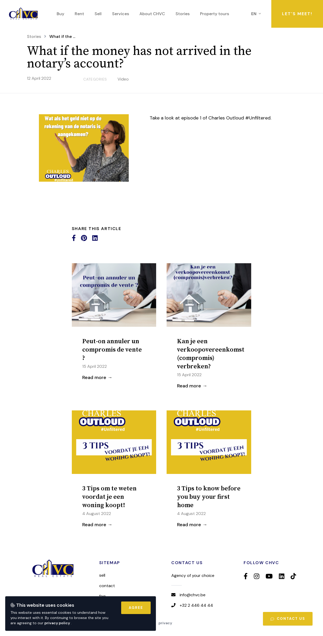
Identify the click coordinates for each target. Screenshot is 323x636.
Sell (102, 575)
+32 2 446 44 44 (196, 605)
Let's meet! (297, 13)
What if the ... (62, 36)
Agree (136, 607)
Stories (34, 36)
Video (123, 79)
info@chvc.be (192, 595)
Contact (107, 585)
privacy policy (57, 623)
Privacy (165, 623)
